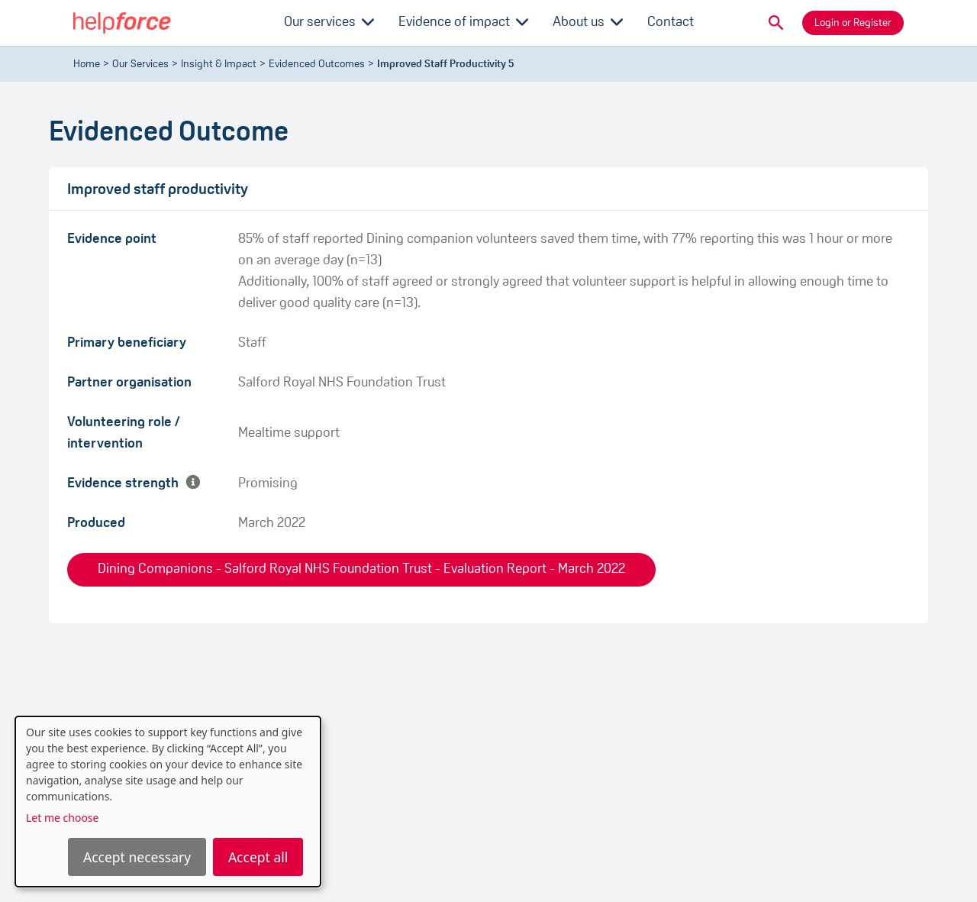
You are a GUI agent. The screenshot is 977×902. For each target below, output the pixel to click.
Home (86, 64)
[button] (776, 23)
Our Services (140, 64)
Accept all (258, 857)
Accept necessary (137, 857)
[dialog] (168, 801)
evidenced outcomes (317, 64)
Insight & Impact (218, 64)
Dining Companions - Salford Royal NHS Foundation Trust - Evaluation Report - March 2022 (361, 569)
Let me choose (62, 817)
